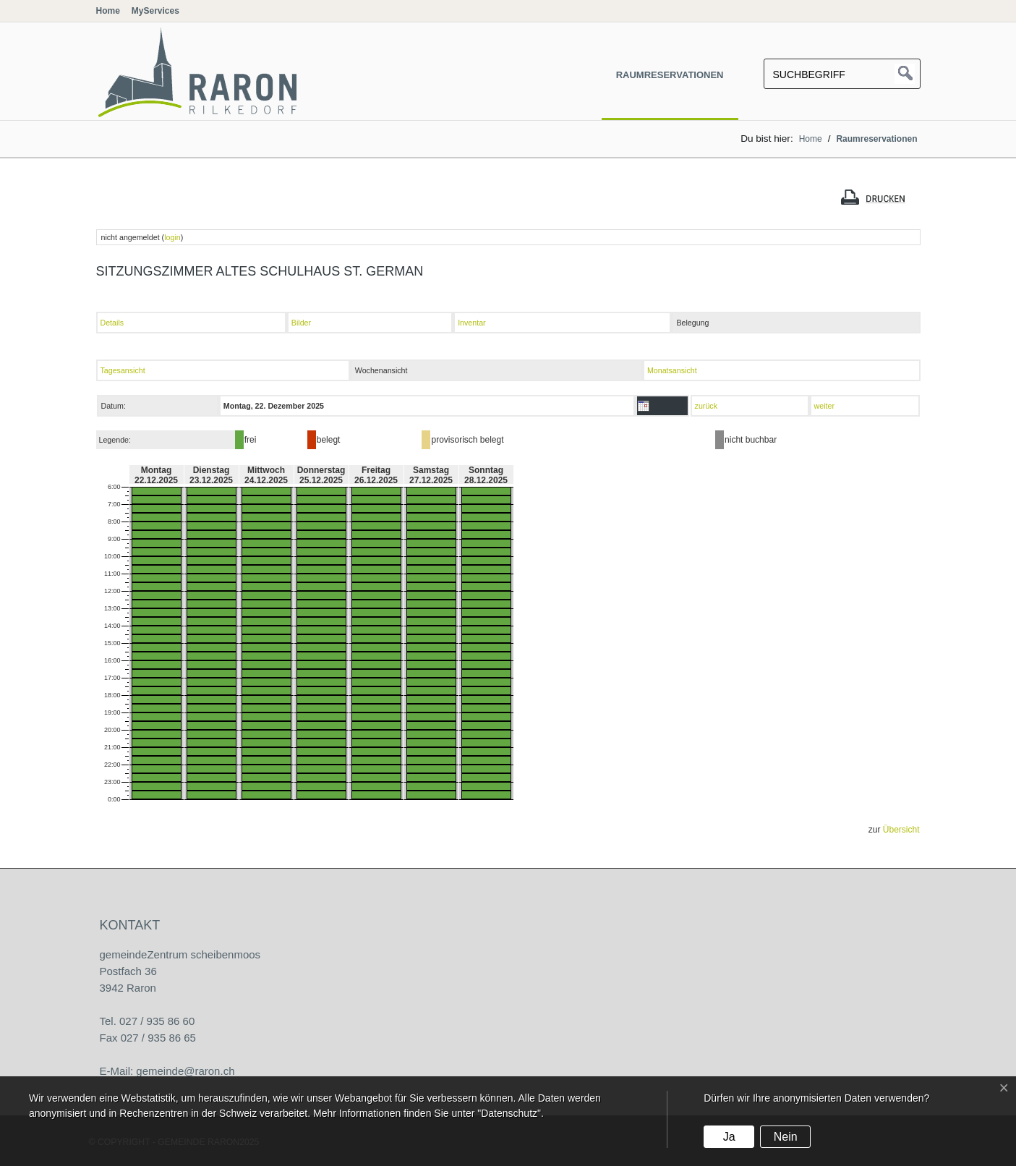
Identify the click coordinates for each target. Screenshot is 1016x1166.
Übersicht (901, 830)
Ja (729, 1137)
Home (108, 11)
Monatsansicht (672, 370)
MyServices (155, 11)
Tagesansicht (123, 370)
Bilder (301, 322)
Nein (786, 1137)
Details (112, 322)
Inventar (472, 322)
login (172, 237)
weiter (824, 405)
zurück (706, 405)
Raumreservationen (670, 74)
